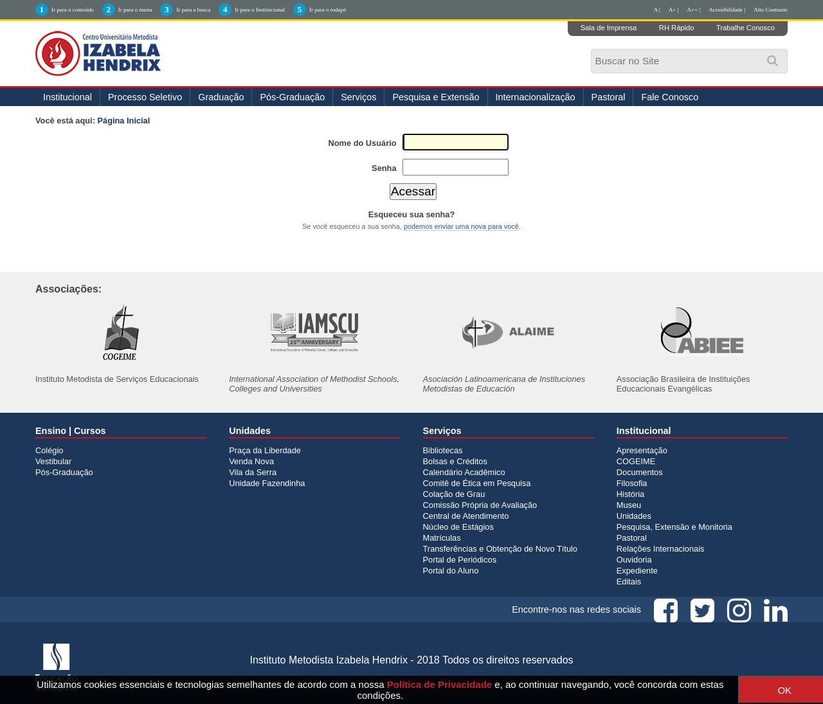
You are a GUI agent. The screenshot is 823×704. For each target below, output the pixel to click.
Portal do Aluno (451, 570)
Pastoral (609, 97)
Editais (629, 581)
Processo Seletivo (145, 97)
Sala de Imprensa (609, 28)
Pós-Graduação (292, 97)
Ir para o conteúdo (72, 9)
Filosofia (632, 483)
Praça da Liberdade (265, 450)
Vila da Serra (252, 472)
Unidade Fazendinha (267, 483)
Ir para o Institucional (260, 9)
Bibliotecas (443, 450)
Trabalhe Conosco (745, 28)
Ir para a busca (193, 9)
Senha (384, 168)
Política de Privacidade (439, 684)
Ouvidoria (634, 559)
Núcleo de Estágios (458, 527)
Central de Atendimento (466, 516)
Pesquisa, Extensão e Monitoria (674, 527)
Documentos (640, 472)
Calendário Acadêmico (464, 472)
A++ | (694, 9)
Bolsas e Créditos (455, 461)
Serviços (358, 97)
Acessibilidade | (727, 9)
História (630, 494)
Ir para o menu (135, 9)
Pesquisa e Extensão (435, 97)
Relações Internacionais (661, 549)
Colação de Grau (454, 494)
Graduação (221, 97)
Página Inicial (124, 120)
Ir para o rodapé (327, 9)
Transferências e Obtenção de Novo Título (500, 549)
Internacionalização (535, 97)
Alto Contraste (771, 9)
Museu (629, 505)
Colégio (49, 450)
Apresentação (642, 450)
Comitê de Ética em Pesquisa (477, 483)
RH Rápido (676, 28)
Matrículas (442, 538)
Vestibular (53, 461)
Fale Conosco (669, 97)
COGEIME (636, 461)
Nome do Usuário (363, 143)
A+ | (674, 9)
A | (657, 9)
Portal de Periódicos (460, 559)
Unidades (634, 516)
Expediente (637, 570)
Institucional (67, 97)
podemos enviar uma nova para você (461, 226)
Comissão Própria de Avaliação (480, 505)
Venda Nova (251, 461)
